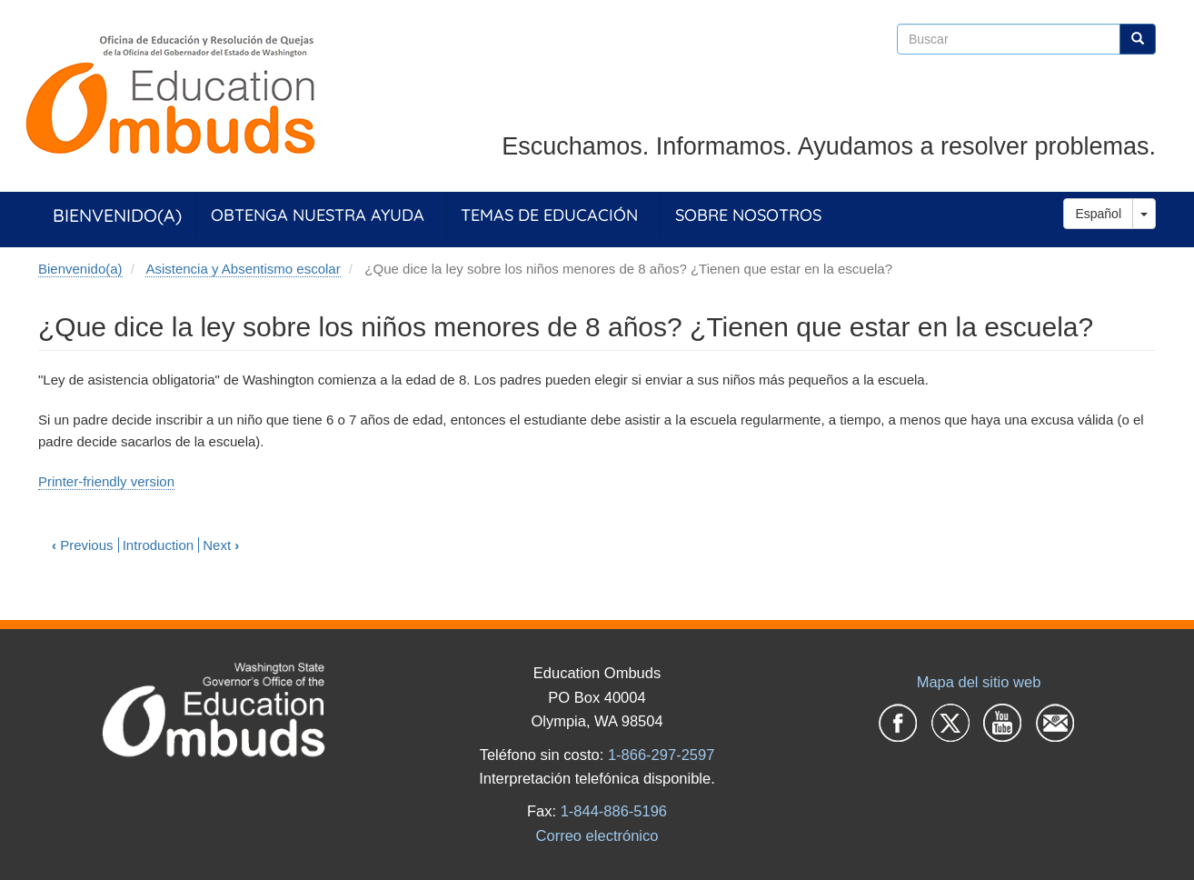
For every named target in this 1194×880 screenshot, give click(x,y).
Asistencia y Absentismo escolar (242, 268)
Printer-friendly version (106, 481)
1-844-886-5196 (614, 811)
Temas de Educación (549, 215)
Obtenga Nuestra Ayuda (317, 215)
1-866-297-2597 (661, 754)
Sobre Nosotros (748, 215)
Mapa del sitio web (979, 682)
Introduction (158, 545)
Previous (83, 545)
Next (221, 545)
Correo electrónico (597, 835)
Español (1098, 213)
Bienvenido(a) (117, 215)
